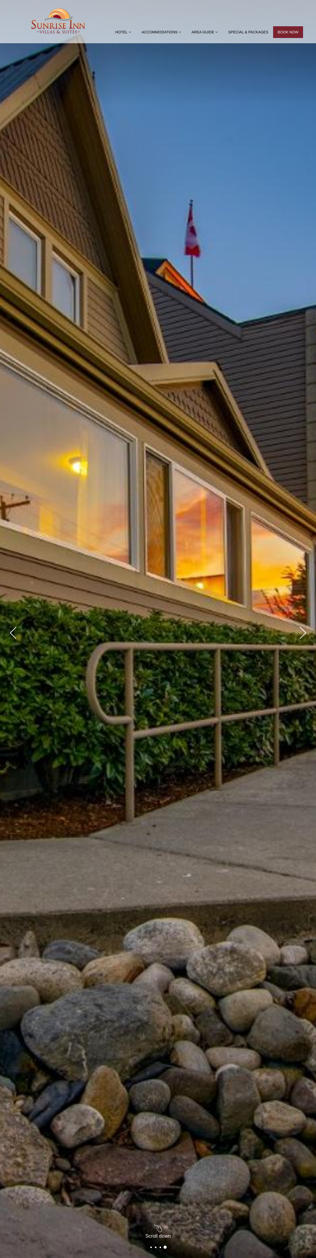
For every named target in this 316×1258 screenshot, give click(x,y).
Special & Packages (248, 32)
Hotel (123, 32)
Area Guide (205, 32)
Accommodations (162, 32)
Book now (288, 32)
